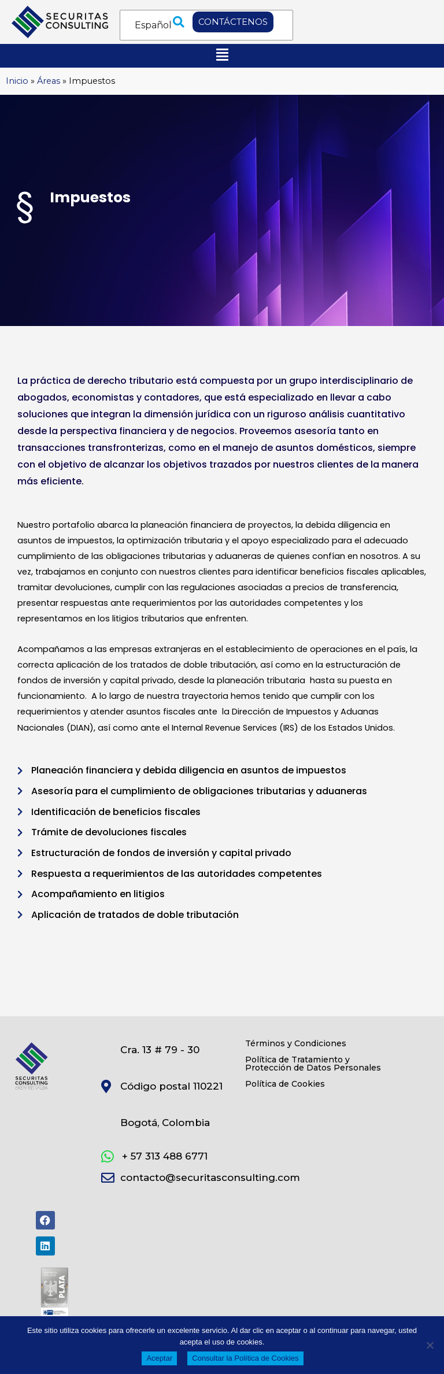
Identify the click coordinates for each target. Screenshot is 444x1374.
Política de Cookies (285, 1084)
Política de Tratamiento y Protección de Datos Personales (313, 1063)
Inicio (17, 81)
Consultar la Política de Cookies (245, 1358)
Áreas (48, 81)
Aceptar (159, 1358)
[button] (178, 22)
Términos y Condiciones (295, 1043)
